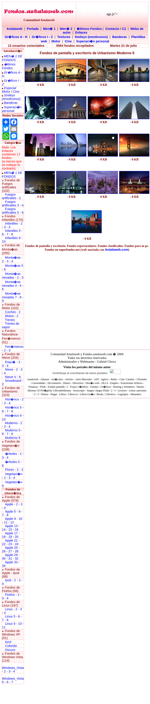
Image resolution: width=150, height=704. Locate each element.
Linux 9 (10, 623)
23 (10, 544)
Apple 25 (11, 547)
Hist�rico (12, 399)
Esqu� (10, 362)
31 (10, 558)
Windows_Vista (13, 668)
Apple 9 (10, 518)
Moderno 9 (12, 437)
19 (10, 536)
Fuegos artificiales (9, 196)
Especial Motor (9, 89)
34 (3, 565)
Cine (68, 41)
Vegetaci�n (13, 474)
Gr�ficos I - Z (42, 37)
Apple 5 (10, 511)
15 (10, 529)
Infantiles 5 (13, 230)
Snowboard (13, 380)
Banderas (119, 37)
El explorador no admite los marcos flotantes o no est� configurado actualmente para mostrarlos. (87, 380)
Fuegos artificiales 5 (10, 210)
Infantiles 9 (13, 238)
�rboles (11, 454)
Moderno (11, 423)
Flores (9, 469)
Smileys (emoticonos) (91, 37)
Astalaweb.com (116, 249)
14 (3, 529)
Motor (55, 41)
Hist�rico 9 (13, 415)
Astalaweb (15, 29)
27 (10, 551)
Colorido (11, 646)
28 (16, 551)
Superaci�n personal (92, 41)
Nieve (9, 369)
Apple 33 (11, 562)
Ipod (8, 580)
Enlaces (81, 32)
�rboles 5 (12, 462)
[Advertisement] (39, 222)
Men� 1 (49, 29)
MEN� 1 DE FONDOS (12, 58)
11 (5, 522)
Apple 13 (11, 526)
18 (3, 536)
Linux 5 (10, 616)
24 (16, 544)
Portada (33, 29)
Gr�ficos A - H (16, 37)
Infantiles (11, 223)
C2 (124, 29)
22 (3, 544)
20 (16, 536)
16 (16, 529)
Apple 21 (11, 540)
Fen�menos (14, 346)
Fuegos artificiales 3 (10, 203)
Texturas (63, 37)
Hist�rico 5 (13, 407)
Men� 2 (66, 29)
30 (3, 558)
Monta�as (13, 257)
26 (3, 551)
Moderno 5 (12, 430)
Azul (8, 642)
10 (3, 241)
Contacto (112, 29)
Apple (9, 504)
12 (12, 522)
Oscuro (10, 650)
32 (16, 558)
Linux (9, 609)
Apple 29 (11, 555)
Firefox (10, 594)
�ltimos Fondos (89, 29)
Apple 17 (11, 533)
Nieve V (10, 377)
